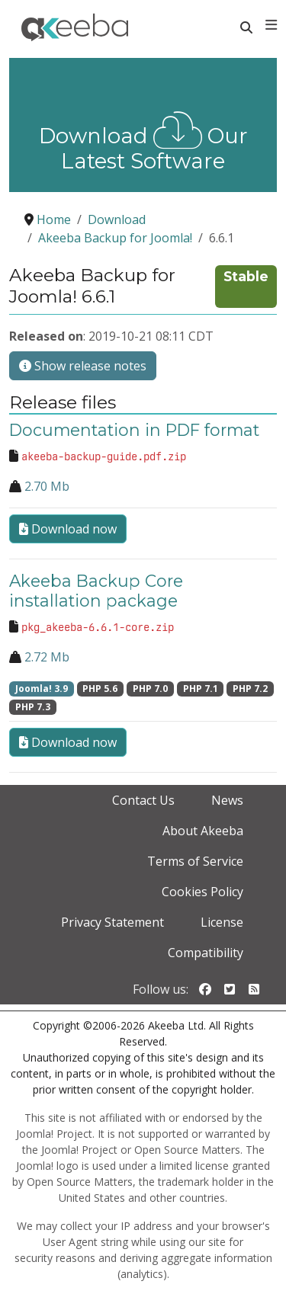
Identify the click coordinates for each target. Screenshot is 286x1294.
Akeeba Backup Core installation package (96, 590)
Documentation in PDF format (134, 430)
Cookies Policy (202, 891)
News (227, 800)
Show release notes (82, 365)
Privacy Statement (112, 922)
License (222, 922)
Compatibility (205, 952)
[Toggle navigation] (271, 25)
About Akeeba (202, 830)
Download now (68, 528)
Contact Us (143, 800)
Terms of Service (195, 861)
